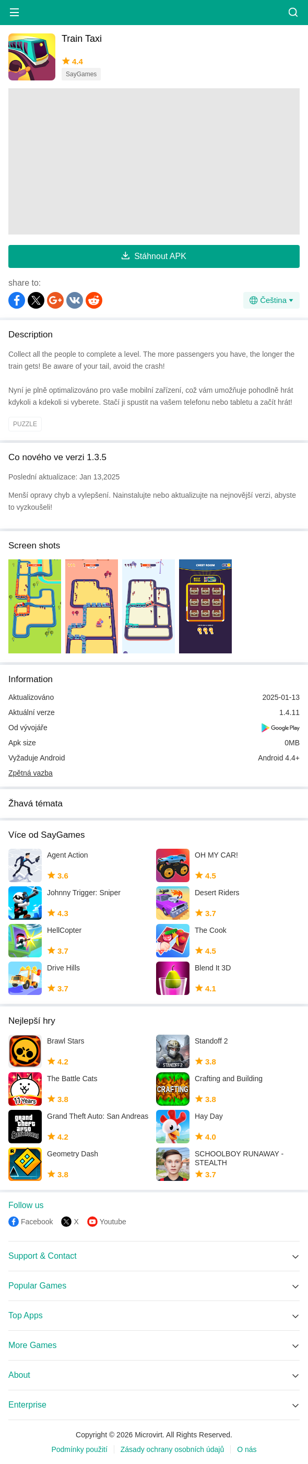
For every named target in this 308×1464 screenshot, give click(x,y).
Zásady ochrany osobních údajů (172, 1449)
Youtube (113, 1221)
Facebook (37, 1221)
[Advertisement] (154, 161)
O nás (246, 1449)
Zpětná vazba (30, 773)
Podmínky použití (79, 1449)
